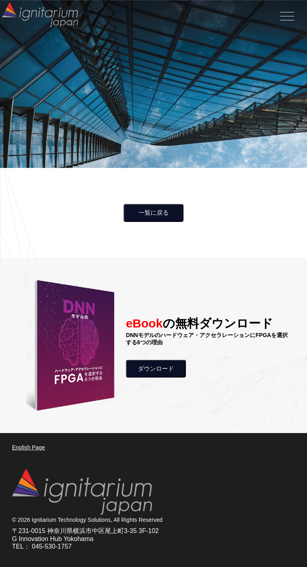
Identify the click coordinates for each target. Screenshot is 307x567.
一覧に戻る (154, 212)
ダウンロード (156, 368)
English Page (28, 447)
